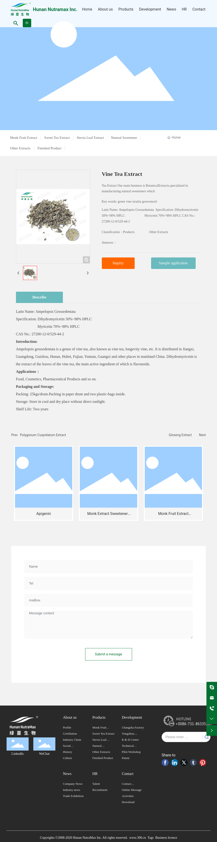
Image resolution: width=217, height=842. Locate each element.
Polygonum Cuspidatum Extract (43, 435)
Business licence (166, 837)
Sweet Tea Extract (57, 138)
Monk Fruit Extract (23, 138)
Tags (150, 837)
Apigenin (43, 513)
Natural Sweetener (124, 138)
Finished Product (49, 148)
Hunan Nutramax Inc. (55, 9)
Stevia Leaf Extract (90, 138)
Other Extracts (20, 148)
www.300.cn (137, 837)
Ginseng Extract (180, 435)
